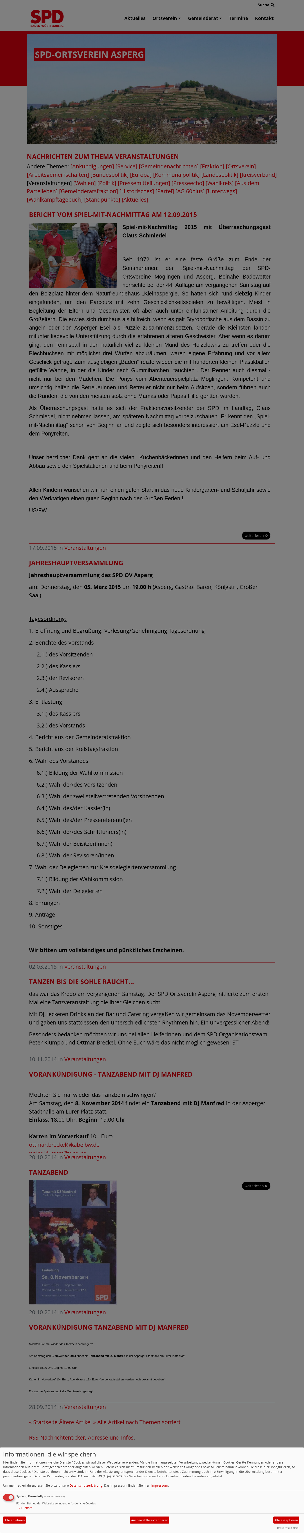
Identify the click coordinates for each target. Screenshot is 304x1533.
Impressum (159, 1485)
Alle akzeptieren (286, 1520)
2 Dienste (24, 1508)
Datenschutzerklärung (86, 1485)
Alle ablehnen (14, 1520)
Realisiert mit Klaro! (288, 1527)
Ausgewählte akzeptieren (149, 1520)
